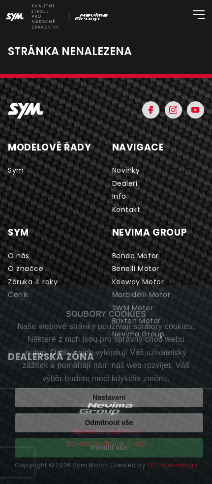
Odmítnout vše (109, 422)
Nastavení (108, 397)
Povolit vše (109, 448)
